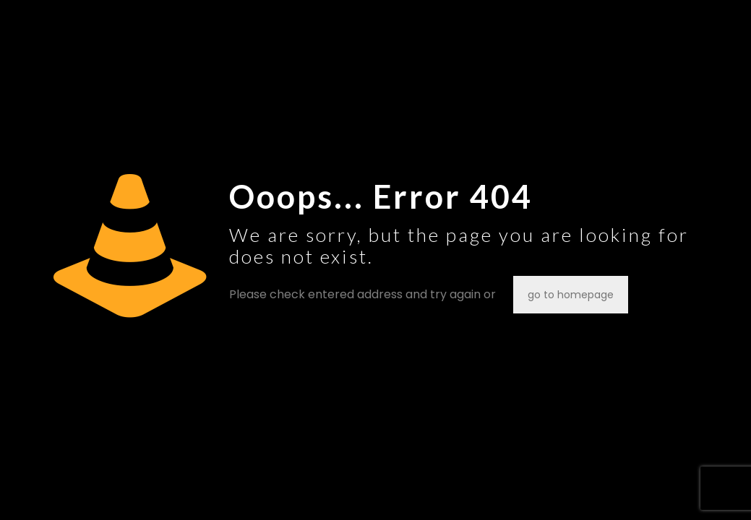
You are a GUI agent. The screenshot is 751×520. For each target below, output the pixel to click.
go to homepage (571, 294)
